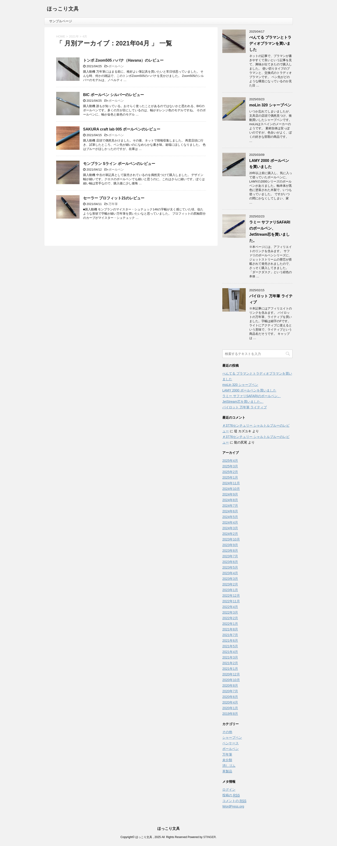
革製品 (227, 771)
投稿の (231, 795)
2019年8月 (230, 714)
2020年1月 (230, 708)
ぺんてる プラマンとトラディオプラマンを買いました (270, 43)
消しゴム (228, 766)
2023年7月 (230, 556)
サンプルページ (60, 21)
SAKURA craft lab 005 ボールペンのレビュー (121, 129)
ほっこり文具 (63, 9)
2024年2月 (230, 534)
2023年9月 (230, 545)
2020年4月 (230, 702)
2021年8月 (230, 629)
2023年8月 (230, 550)
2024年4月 (230, 522)
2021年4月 (230, 652)
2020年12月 (231, 674)
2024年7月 (230, 505)
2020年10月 (231, 680)
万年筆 (113, 204)
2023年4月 (230, 573)
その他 (227, 732)
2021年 (74, 36)
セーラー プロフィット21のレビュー (113, 198)
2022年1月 (230, 624)
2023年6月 (230, 562)
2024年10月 (231, 489)
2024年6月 (230, 511)
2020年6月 (230, 697)
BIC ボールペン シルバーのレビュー (113, 95)
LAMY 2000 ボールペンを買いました (249, 390)
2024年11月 (231, 483)
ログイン (228, 789)
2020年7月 (230, 691)
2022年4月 (230, 607)
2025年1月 (230, 477)
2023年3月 (230, 579)
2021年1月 (230, 669)
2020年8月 (230, 685)
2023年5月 (230, 567)
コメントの (234, 801)
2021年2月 (230, 663)
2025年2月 (230, 472)
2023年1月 (230, 590)
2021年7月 (230, 635)
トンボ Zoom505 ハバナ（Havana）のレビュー (123, 60)
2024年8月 (230, 500)
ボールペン (116, 66)
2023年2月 (230, 584)
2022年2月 (230, 618)
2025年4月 (230, 460)
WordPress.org (233, 806)
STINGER (209, 837)
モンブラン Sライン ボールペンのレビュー (119, 164)
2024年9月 (230, 494)
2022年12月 (231, 595)
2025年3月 (230, 466)
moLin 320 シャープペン (270, 105)
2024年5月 (230, 517)
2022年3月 (230, 612)
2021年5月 (230, 646)
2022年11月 (231, 601)
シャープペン (232, 737)
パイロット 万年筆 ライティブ (244, 407)
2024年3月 (230, 528)
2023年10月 (231, 539)
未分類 (227, 760)
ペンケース (230, 743)
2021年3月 (230, 657)
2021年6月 (230, 640)
